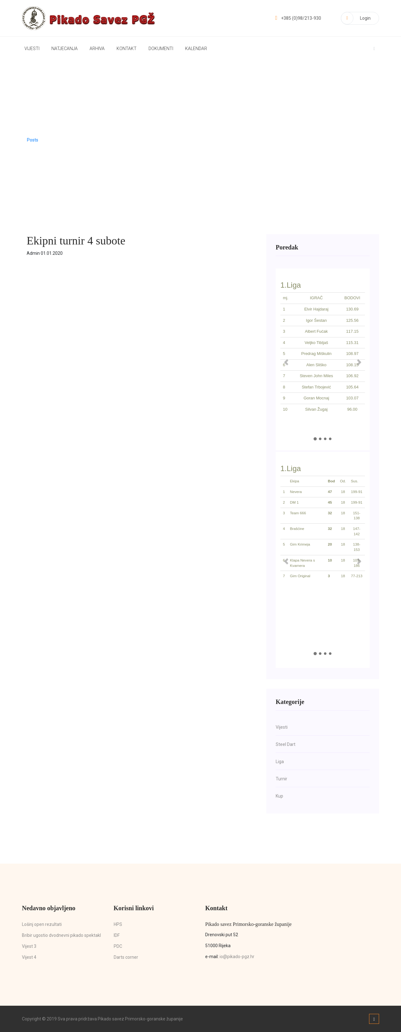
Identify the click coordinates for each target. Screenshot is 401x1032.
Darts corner (126, 957)
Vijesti (31, 48)
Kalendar (196, 48)
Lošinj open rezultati (42, 924)
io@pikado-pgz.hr (237, 956)
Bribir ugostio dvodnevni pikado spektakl (61, 935)
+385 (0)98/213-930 (298, 18)
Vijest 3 (29, 946)
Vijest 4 (29, 957)
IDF (117, 935)
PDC (118, 946)
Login (356, 18)
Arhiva (97, 48)
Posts (32, 139)
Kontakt (127, 48)
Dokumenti (160, 48)
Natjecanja (64, 48)
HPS (118, 924)
